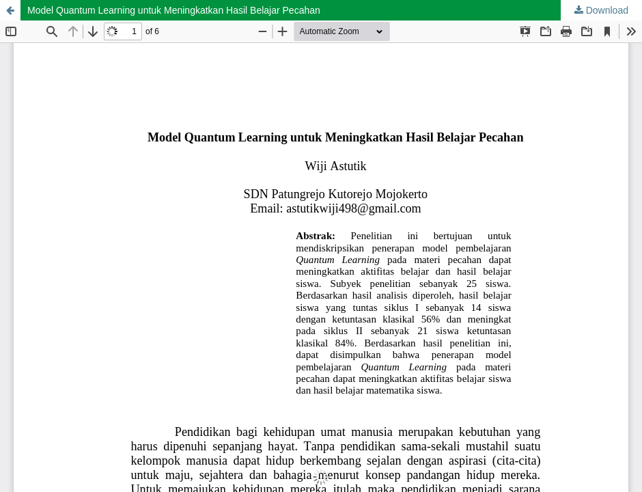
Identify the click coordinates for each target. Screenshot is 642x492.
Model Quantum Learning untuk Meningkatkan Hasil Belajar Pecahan (173, 10)
